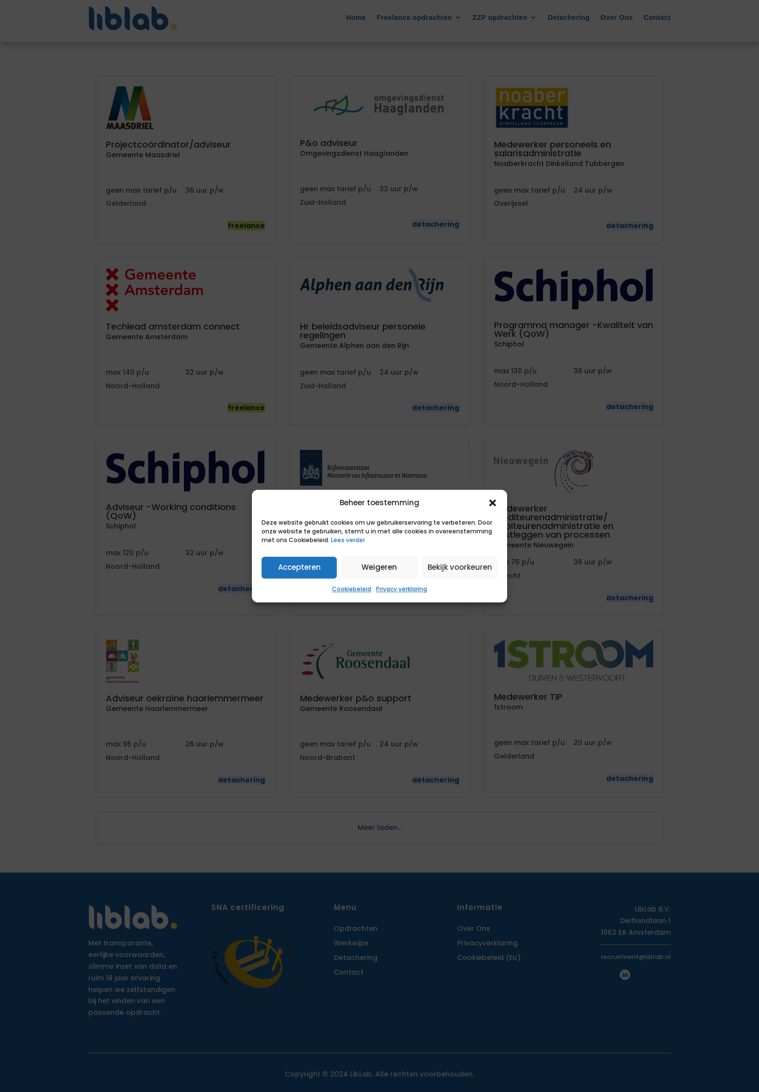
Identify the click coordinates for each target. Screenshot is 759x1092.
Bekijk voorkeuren (460, 568)
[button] (492, 503)
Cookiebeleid (351, 589)
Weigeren (379, 568)
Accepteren (299, 568)
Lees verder (348, 540)
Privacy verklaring (401, 589)
